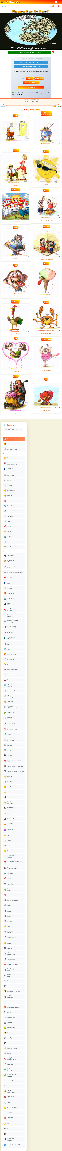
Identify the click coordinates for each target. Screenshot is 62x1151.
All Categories (31, 87)
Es (55, 7)
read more (19, 94)
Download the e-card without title (31, 66)
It (59, 7)
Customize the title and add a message (30, 52)
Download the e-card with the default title (31, 62)
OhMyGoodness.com (31, 105)
